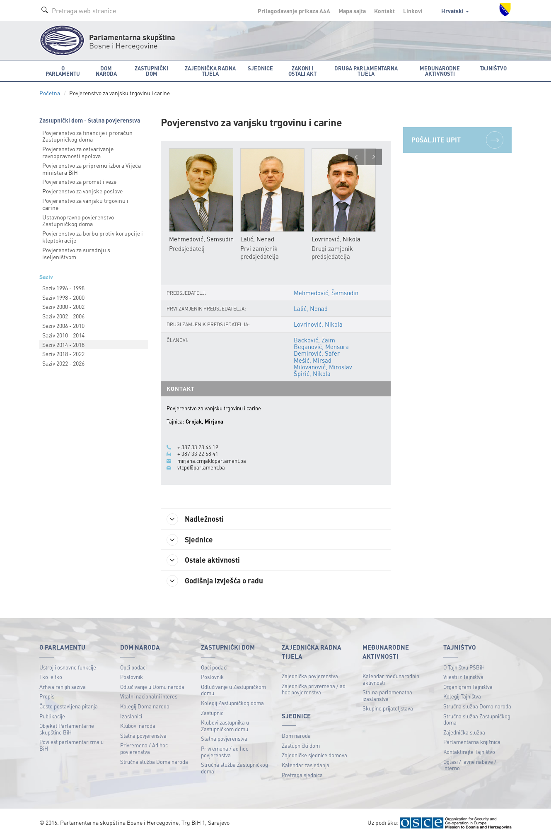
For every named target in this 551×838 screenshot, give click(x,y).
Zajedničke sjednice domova (314, 755)
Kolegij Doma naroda (144, 706)
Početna (49, 92)
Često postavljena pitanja (68, 706)
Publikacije (52, 716)
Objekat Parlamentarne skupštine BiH (66, 729)
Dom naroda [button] (106, 71)
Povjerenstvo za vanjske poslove (82, 191)
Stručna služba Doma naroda (154, 762)
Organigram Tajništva (468, 687)
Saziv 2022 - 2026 (63, 363)
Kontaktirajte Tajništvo (469, 752)
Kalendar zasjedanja (305, 765)
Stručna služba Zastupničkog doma (234, 768)
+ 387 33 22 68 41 (197, 454)
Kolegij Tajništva (462, 696)
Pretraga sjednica (302, 775)
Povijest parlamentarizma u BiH (71, 745)
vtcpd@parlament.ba (201, 467)
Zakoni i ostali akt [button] (302, 71)
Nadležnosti (196, 519)
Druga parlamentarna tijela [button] (366, 71)
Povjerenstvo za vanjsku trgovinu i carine (85, 204)
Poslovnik (131, 677)
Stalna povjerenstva (143, 735)
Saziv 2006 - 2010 (63, 325)
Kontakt (384, 10)
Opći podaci (133, 667)
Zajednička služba (464, 732)
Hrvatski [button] (455, 10)
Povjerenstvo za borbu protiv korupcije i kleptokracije (92, 236)
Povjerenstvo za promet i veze (79, 181)
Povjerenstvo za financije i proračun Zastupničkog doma (87, 136)
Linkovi (413, 10)
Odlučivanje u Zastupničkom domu (233, 690)
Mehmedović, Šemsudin (326, 292)
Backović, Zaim (314, 340)
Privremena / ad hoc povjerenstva (224, 752)
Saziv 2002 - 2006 (63, 316)
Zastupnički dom (301, 745)
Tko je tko (50, 677)
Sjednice (190, 540)
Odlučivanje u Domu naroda (152, 687)
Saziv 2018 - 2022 (63, 353)
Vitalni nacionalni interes (148, 696)
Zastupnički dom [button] (151, 71)
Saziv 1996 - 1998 (63, 287)
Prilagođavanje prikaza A (294, 10)
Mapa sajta (352, 10)
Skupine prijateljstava (387, 708)
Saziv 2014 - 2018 (63, 344)
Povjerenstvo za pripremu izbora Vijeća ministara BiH (91, 168)
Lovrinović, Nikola (318, 324)
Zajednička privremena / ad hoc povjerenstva (314, 689)
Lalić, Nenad (311, 308)
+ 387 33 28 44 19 (197, 447)
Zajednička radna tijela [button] (210, 71)
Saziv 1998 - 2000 (63, 297)
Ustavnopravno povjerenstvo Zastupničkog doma (78, 220)
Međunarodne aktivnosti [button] (440, 71)
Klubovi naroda (137, 726)
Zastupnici (213, 713)
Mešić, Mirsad (312, 360)
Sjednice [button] (260, 68)
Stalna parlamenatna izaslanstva (387, 696)
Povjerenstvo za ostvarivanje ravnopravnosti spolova (78, 152)
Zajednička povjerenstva (310, 676)
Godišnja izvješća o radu (216, 581)
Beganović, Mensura (321, 346)
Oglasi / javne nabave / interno (469, 765)
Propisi (47, 696)
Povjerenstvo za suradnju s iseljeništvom (76, 253)
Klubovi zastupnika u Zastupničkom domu (225, 726)
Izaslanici (131, 716)
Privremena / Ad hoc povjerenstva (144, 749)
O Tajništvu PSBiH (464, 667)
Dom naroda (296, 735)
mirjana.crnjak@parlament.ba (211, 461)
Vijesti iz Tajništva (463, 677)
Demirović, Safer (316, 353)
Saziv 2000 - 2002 (63, 306)
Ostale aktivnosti (204, 560)
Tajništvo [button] (493, 68)
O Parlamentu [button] (63, 71)
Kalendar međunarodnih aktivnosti (390, 679)
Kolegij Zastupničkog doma (232, 703)
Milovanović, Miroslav (323, 367)
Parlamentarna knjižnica (471, 742)
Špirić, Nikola (312, 373)
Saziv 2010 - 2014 (63, 335)
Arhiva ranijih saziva (62, 687)
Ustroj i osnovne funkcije (67, 667)
